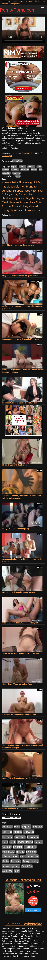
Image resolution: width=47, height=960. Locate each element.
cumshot (31, 167)
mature (34, 170)
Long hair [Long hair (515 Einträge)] (40, 198)
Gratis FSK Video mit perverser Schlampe (19, 778)
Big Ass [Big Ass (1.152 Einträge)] (22, 182)
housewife (25, 170)
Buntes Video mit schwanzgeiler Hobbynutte (20, 623)
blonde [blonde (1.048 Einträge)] (11, 186)
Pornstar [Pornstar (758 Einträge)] (7, 206)
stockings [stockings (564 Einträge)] (26, 210)
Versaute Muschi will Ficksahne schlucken (20, 809)
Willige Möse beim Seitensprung (15, 529)
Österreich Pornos (20, 1)
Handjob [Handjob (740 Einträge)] (32, 194)
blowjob (22, 167)
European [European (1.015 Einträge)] (18, 190)
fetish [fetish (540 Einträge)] (33, 190)
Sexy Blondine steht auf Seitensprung (18, 245)
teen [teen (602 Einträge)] (33, 210)
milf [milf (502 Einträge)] (20, 202)
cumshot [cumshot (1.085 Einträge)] (7, 190)
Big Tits (14, 167)
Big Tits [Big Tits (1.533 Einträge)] (7, 831)
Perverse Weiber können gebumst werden (19, 403)
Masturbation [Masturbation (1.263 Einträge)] (10, 202)
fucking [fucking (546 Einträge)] (14, 194)
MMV (18, 176)
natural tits (6, 173)
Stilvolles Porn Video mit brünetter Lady (19, 715)
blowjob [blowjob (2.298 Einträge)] (20, 186)
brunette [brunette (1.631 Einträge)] (31, 186)
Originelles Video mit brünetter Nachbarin (19, 592)
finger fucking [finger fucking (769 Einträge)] (25, 842)
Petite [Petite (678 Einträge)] (38, 202)
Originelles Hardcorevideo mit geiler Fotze (20, 276)
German (5, 170)
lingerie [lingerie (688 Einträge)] (30, 198)
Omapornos (15, 4)
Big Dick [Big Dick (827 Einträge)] (32, 182)
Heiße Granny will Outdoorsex (14, 465)
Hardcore (14, 170)
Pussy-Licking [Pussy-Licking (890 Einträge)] (20, 206)
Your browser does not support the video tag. (23, 30)
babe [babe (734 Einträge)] (15, 182)
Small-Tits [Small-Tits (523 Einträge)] (15, 210)
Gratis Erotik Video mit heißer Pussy (17, 684)
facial (39, 167)
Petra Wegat (17, 161)
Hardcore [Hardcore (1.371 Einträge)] (7, 198)
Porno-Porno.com (17, 10)
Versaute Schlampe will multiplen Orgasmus (20, 653)
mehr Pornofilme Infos (10, 148)
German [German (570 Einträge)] (23, 194)
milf (40, 170)
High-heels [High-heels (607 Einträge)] (20, 198)
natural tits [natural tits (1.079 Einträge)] (28, 202)
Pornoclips (33, 1)
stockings (16, 173)
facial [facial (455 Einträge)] (27, 190)
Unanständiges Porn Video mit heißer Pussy (20, 339)
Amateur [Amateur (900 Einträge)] (7, 182)
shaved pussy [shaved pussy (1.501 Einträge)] (11, 866)
